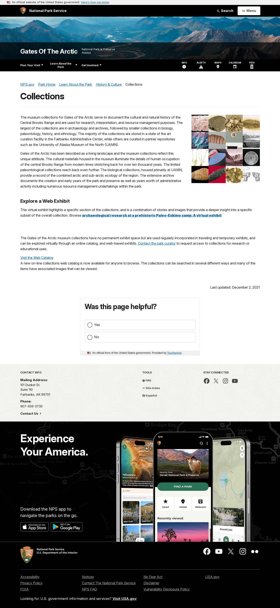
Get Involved (91, 65)
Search (225, 11)
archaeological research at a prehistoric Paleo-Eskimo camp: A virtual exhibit (152, 215)
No (96, 337)
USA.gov (212, 577)
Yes (97, 325)
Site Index (151, 388)
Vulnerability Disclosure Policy (167, 589)
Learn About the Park (63, 65)
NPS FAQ (89, 589)
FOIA (24, 589)
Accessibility (30, 577)
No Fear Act (153, 577)
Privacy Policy (31, 583)
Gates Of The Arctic (49, 51)
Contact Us (29, 413)
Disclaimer (151, 583)
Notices (88, 577)
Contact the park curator (157, 243)
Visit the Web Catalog (36, 258)
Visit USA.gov (125, 598)
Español (149, 395)
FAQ (146, 380)
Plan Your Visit (31, 65)
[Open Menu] (249, 10)
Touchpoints (174, 352)
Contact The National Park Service (109, 583)
